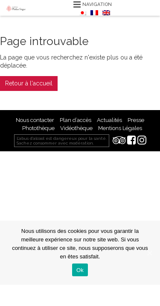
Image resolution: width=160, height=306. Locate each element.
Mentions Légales (120, 128)
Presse (136, 120)
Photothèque (38, 128)
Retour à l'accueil (28, 83)
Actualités (109, 120)
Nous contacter (35, 120)
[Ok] (149, 253)
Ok (80, 270)
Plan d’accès (75, 120)
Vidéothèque (76, 128)
